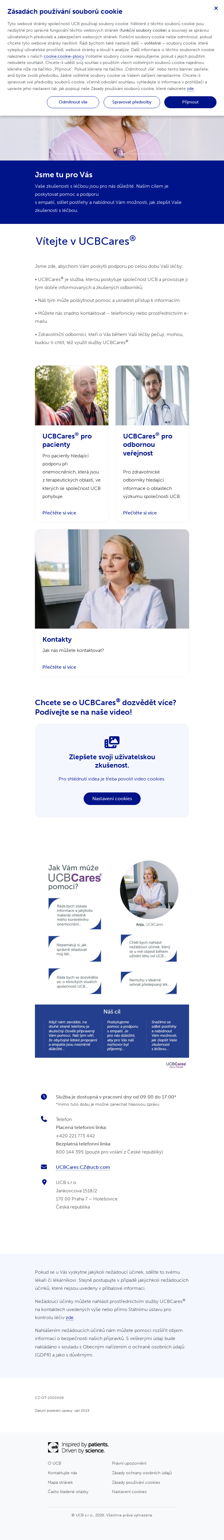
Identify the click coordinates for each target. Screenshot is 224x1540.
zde (69, 1317)
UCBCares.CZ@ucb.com (83, 1167)
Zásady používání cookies (136, 1482)
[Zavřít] (216, 8)
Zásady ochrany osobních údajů (142, 1472)
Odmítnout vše (73, 102)
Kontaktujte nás (62, 1472)
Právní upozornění (129, 1463)
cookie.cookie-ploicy (64, 56)
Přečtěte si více (59, 513)
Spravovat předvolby (131, 102)
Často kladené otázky (68, 1491)
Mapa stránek (60, 1482)
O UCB (54, 1463)
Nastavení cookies (112, 798)
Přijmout (190, 102)
